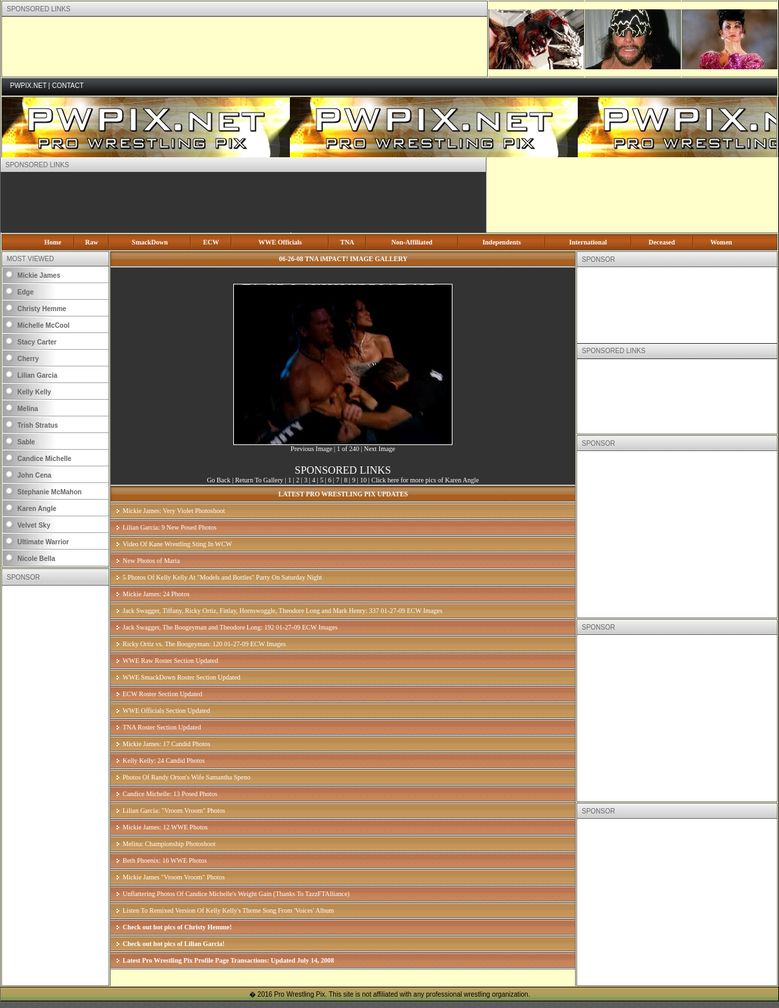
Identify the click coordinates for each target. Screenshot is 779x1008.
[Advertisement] (244, 47)
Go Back (218, 480)
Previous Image (312, 448)
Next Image (379, 448)
